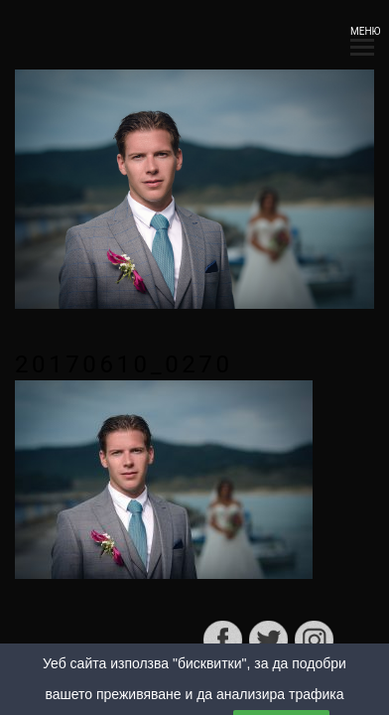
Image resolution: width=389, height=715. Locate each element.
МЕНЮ (362, 37)
